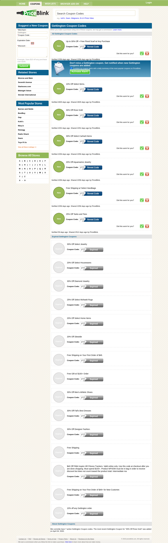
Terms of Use (51, 539)
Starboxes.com (24, 86)
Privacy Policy (63, 539)
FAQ (29, 539)
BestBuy (21, 113)
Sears (68, 18)
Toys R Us (22, 142)
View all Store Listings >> (27, 147)
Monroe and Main (25, 78)
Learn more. (117, 30)
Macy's (21, 126)
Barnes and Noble (25, 109)
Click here (68, 542)
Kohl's (20, 121)
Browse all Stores (39, 539)
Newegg (21, 130)
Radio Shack (23, 134)
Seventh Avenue (25, 82)
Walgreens (75, 18)
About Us (73, 539)
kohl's (63, 18)
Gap (20, 117)
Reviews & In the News (86, 539)
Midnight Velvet (24, 91)
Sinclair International (27, 95)
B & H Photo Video (87, 18)
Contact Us (22, 539)
